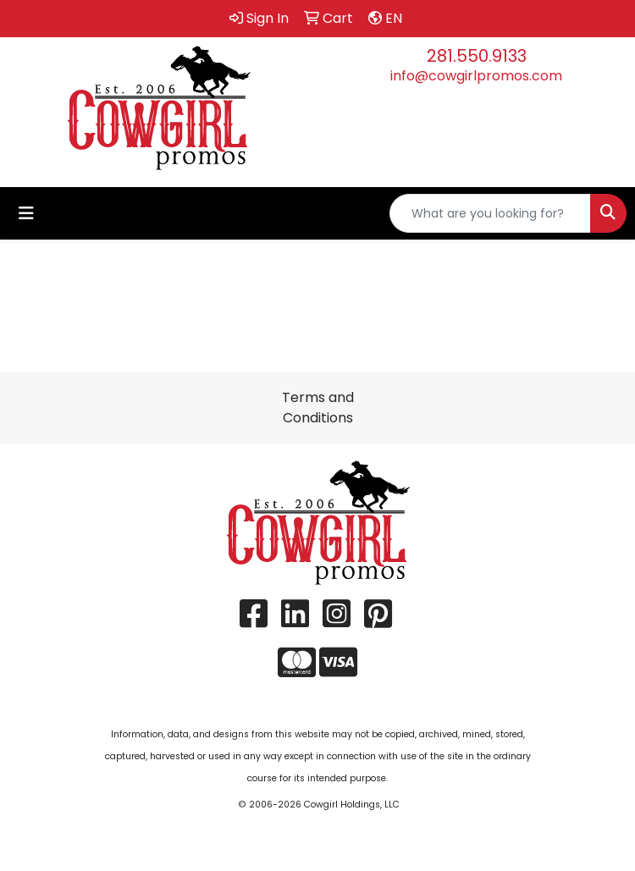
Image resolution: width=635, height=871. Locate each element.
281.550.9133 (477, 56)
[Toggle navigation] (26, 213)
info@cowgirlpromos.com (476, 75)
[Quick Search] (490, 213)
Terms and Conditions (318, 407)
